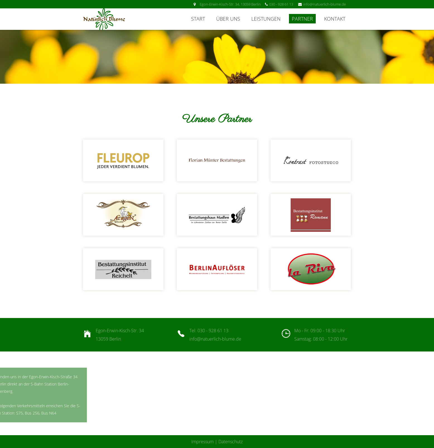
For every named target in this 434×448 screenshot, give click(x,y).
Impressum (202, 442)
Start (198, 18)
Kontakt (334, 18)
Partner (302, 18)
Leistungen (266, 18)
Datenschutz (230, 442)
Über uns (228, 18)
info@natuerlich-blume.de (215, 339)
